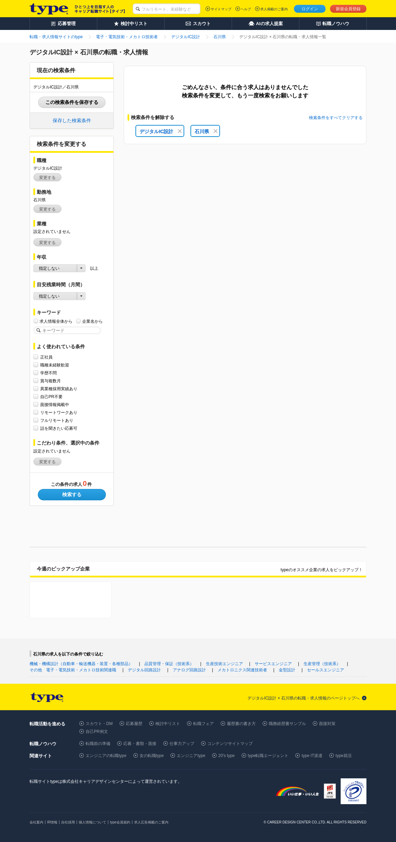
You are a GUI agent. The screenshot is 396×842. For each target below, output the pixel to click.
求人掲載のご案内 (274, 9)
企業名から (92, 321)
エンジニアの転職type (106, 755)
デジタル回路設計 (144, 670)
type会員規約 (120, 822)
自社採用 (68, 822)
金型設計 (287, 670)
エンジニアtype (191, 755)
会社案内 (36, 822)
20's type (226, 755)
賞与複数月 (50, 380)
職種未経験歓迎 (54, 364)
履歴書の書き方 (241, 723)
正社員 (46, 357)
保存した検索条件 (72, 120)
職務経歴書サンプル (287, 723)
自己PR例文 (97, 731)
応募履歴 (134, 723)
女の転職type (152, 755)
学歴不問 (48, 372)
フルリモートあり (56, 420)
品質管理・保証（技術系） (169, 663)
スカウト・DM (99, 723)
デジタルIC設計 (161, 131)
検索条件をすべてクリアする (336, 117)
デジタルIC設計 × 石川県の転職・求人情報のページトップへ (304, 698)
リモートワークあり (58, 412)
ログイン (309, 9)
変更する (47, 177)
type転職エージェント (268, 755)
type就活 (344, 755)
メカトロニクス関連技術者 (242, 670)
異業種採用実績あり (58, 388)
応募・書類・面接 (139, 743)
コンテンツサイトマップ (230, 743)
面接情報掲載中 (54, 404)
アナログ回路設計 (189, 670)
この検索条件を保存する (71, 102)
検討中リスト (167, 723)
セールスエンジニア (325, 670)
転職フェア (203, 723)
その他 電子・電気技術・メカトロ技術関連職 (73, 670)
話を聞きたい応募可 (58, 428)
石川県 (206, 131)
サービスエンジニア (273, 663)
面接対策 (327, 723)
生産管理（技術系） (322, 663)
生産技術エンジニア (224, 663)
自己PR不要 (51, 396)
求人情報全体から (56, 321)
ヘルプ (246, 9)
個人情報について (92, 822)
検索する (71, 494)
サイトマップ (221, 9)
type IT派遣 (311, 755)
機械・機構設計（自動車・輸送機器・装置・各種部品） (81, 663)
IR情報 (52, 822)
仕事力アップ (181, 743)
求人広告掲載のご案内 (151, 822)
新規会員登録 (348, 9)
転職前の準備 (98, 743)
